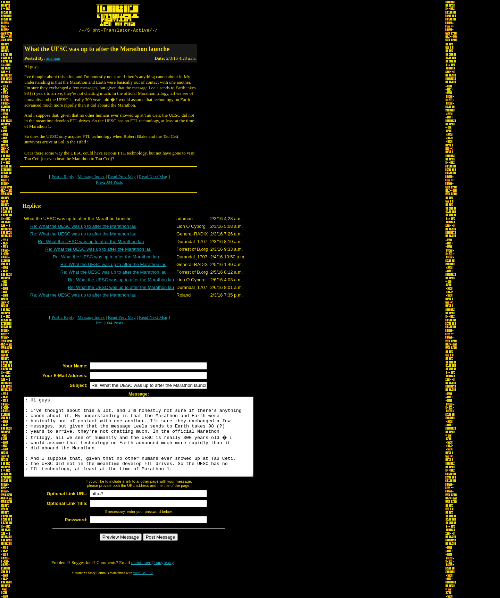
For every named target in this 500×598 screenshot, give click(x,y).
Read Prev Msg (122, 177)
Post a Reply (62, 177)
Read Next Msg (153, 177)
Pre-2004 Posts (109, 183)
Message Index (91, 177)
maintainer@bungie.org (152, 579)
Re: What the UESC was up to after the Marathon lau (83, 227)
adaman (53, 59)
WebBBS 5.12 (143, 589)
